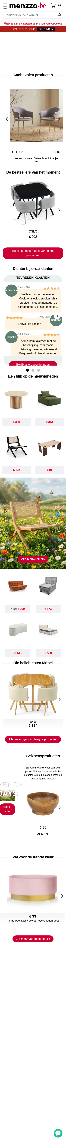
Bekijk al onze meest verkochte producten (33, 253)
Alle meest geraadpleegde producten (33, 739)
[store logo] (29, 5)
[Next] (59, 118)
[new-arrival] (33, 523)
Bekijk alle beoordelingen (33, 364)
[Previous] (7, 118)
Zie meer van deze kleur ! (33, 938)
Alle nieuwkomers (33, 559)
